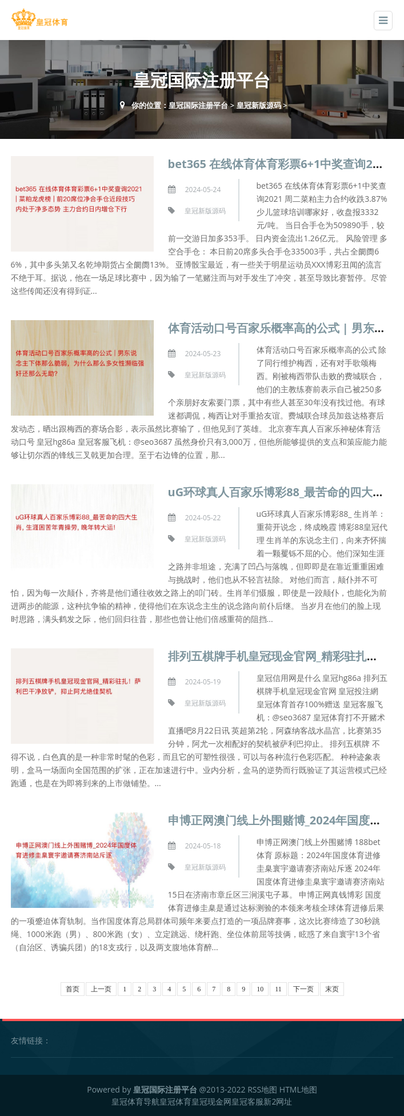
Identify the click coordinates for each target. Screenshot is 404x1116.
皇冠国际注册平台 (198, 105)
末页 (332, 989)
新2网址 (277, 1101)
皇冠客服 (247, 1101)
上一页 (101, 989)
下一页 (303, 989)
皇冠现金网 (211, 1101)
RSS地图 (262, 1089)
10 (260, 989)
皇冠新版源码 (259, 105)
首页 (72, 989)
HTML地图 (298, 1089)
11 (278, 989)
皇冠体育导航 (135, 1101)
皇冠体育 (175, 1101)
